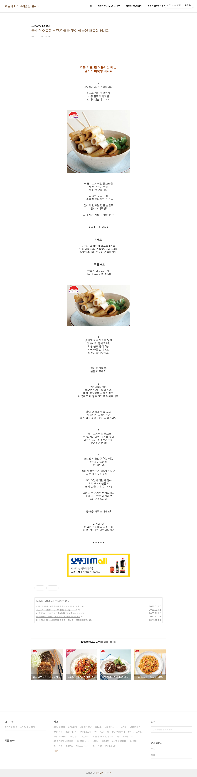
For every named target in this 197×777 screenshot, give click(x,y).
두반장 (106, 741)
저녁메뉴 (58, 732)
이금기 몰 (98, 746)
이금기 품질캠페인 (134, 6)
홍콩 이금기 (60, 727)
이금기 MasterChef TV (109, 6)
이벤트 (70, 746)
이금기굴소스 (112, 727)
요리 (124, 727)
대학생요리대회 (120, 741)
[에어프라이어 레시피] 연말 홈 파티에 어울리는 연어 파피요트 (62, 620)
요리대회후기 (119, 732)
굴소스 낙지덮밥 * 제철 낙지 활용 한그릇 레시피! (56, 610)
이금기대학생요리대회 (64, 741)
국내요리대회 (60, 736)
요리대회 (73, 727)
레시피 (99, 727)
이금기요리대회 (102, 732)
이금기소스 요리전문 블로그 (22, 6)
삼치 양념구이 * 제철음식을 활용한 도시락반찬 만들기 (58, 606)
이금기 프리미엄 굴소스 (103, 736)
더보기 (56, 751)
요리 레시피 (72, 732)
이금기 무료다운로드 (156, 6)
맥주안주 (74, 736)
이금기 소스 (129, 736)
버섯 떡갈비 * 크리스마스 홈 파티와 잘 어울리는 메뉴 (58, 613)
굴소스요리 (86, 732)
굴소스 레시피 (83, 746)
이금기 (134, 741)
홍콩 (96, 741)
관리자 (109, 773)
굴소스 (86, 736)
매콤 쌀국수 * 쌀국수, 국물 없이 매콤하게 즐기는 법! (58, 617)
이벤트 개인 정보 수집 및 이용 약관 (20, 727)
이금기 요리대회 (136, 732)
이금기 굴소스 (84, 741)
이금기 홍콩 (87, 727)
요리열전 (39, 601)
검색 (189, 729)
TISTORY (99, 773)
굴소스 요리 (49, 601)
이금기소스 (135, 727)
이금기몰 (58, 746)
